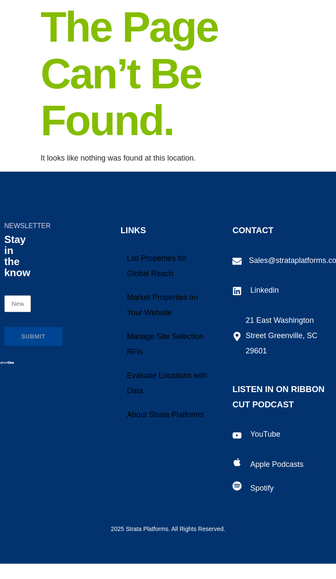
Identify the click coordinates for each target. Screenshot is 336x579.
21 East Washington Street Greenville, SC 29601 (281, 335)
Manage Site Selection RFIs (165, 344)
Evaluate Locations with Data (167, 383)
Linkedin (264, 290)
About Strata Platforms (165, 414)
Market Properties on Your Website (162, 305)
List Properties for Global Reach (157, 266)
